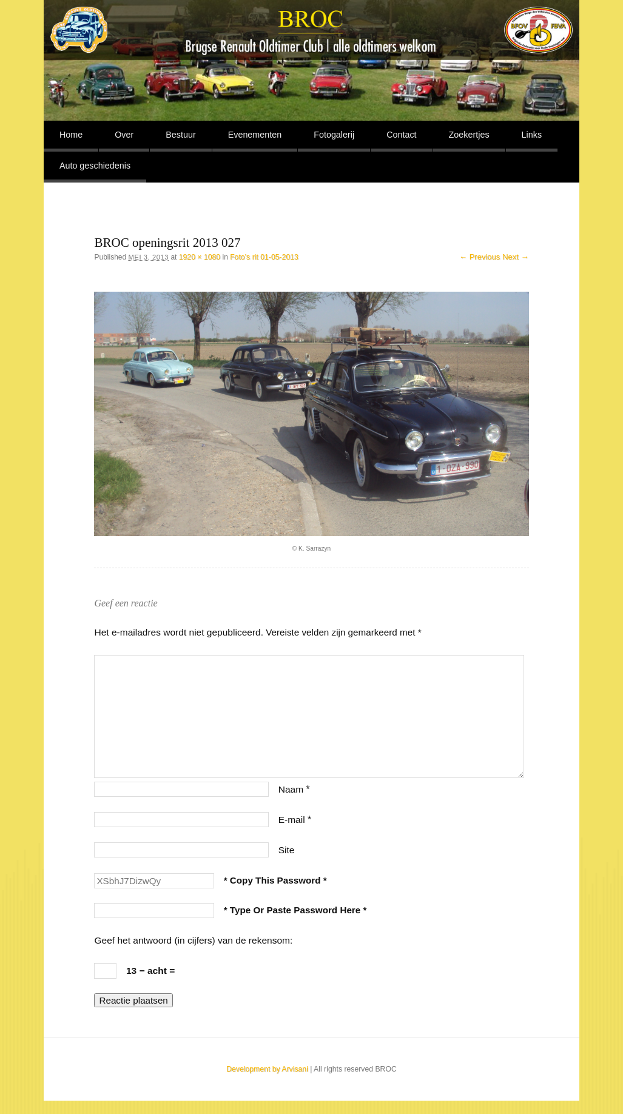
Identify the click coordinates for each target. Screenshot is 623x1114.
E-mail (294, 819)
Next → (515, 256)
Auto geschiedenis (94, 165)
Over (124, 134)
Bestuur (180, 134)
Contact (401, 134)
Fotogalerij (334, 134)
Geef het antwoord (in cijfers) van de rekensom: (193, 940)
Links (532, 134)
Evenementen (255, 134)
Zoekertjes (469, 134)
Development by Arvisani (267, 1069)
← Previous (479, 256)
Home (71, 134)
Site (286, 850)
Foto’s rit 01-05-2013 (264, 257)
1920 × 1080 (199, 257)
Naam (294, 789)
